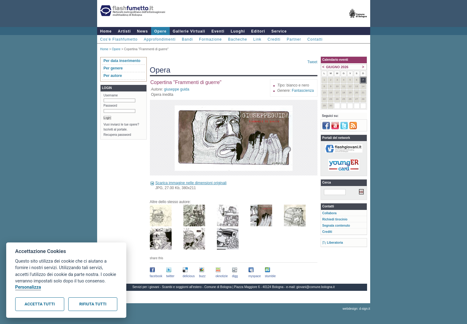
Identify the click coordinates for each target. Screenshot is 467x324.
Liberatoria (335, 242)
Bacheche (237, 39)
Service (279, 31)
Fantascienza (303, 90)
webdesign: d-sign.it (356, 308)
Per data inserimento (122, 61)
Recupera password (117, 134)
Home (106, 31)
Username (111, 95)
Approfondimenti (160, 39)
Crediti (274, 39)
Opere (160, 31)
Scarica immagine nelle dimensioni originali (191, 183)
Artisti (124, 31)
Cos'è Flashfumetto (119, 39)
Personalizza (28, 287)
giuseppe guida (176, 89)
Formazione (210, 39)
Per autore (113, 75)
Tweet (312, 62)
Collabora (329, 213)
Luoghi (238, 31)
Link (257, 39)
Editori (258, 31)
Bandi (187, 39)
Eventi (217, 31)
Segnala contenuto (336, 225)
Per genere (113, 68)
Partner (294, 39)
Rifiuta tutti (92, 304)
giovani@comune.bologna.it (315, 287)
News (142, 31)
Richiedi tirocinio (335, 219)
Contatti (314, 39)
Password (110, 105)
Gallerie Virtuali (189, 31)
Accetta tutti (40, 304)
